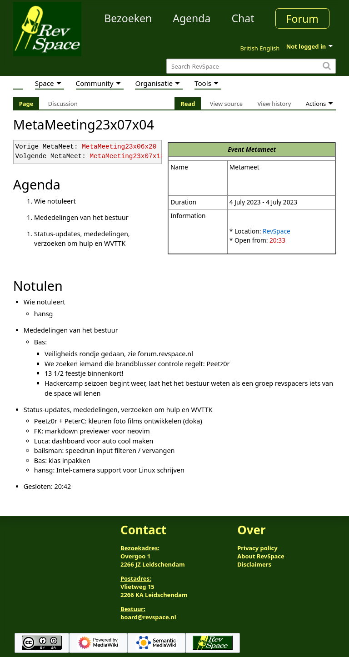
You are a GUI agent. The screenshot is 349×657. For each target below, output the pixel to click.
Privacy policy (257, 548)
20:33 (277, 240)
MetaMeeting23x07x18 (127, 156)
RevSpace (276, 231)
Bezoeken (128, 18)
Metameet (261, 149)
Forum (302, 18)
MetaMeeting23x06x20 (119, 147)
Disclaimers (254, 564)
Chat (242, 18)
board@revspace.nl (148, 617)
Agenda (191, 18)
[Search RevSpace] (251, 66)
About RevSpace (260, 556)
